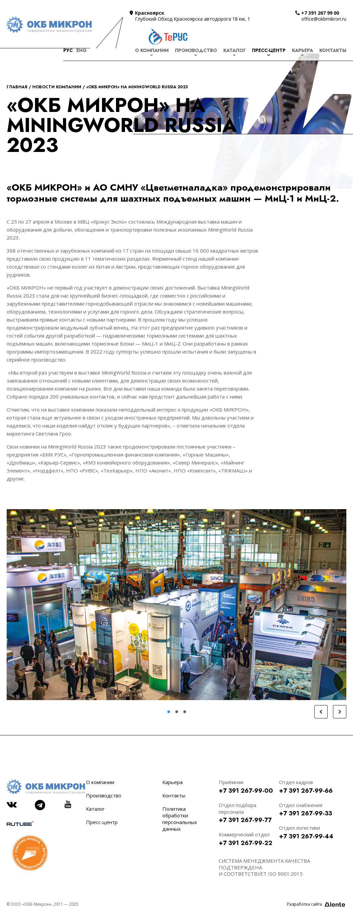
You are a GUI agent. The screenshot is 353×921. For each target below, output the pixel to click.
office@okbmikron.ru (323, 19)
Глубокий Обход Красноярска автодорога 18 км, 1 (192, 19)
